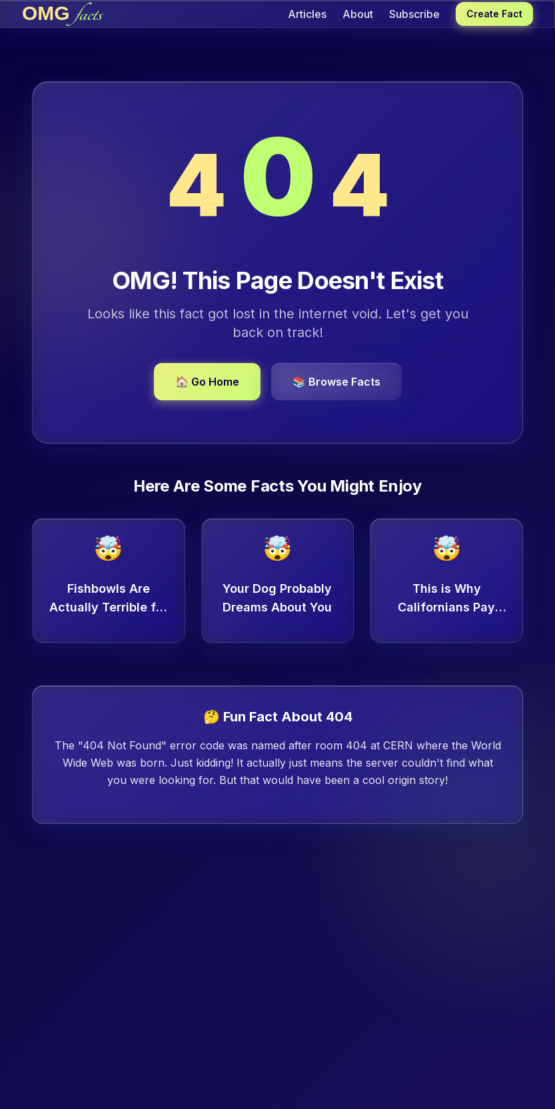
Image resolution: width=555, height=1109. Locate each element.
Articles (307, 14)
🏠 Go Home (207, 381)
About (357, 14)
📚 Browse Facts (336, 381)
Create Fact (494, 13)
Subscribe (414, 14)
